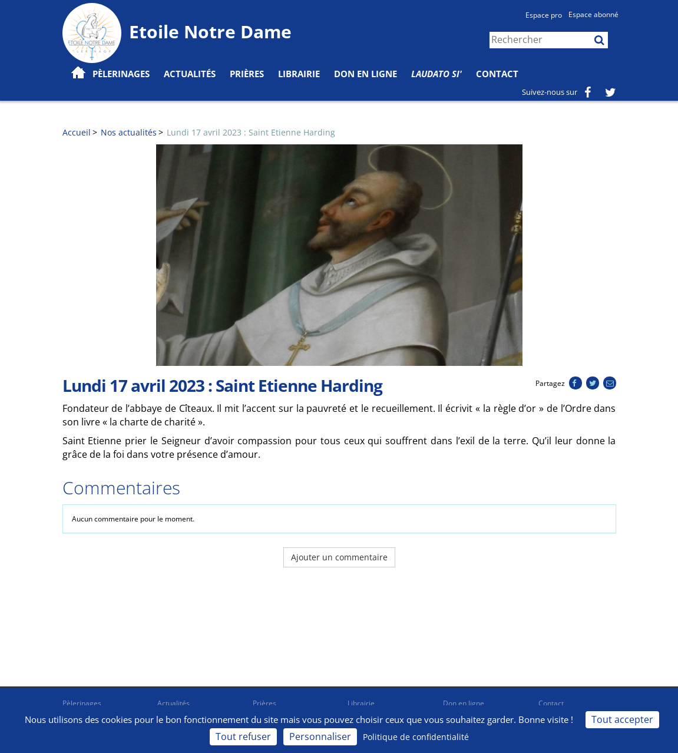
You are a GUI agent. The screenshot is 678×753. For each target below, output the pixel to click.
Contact (497, 74)
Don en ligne (365, 74)
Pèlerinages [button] (121, 74)
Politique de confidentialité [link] (416, 736)
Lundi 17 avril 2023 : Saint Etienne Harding (251, 132)
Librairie (299, 74)
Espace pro (543, 15)
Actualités (173, 703)
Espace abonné (593, 14)
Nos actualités (129, 132)
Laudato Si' (436, 74)
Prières (247, 74)
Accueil (76, 132)
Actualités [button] (190, 74)
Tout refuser (243, 736)
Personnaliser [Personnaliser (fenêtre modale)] (320, 736)
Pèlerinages (81, 703)
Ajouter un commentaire (339, 557)
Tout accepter (622, 719)
